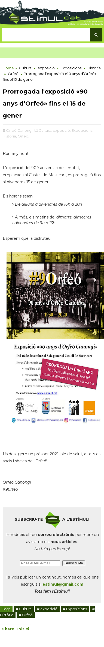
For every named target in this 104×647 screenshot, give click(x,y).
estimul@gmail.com (62, 584)
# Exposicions (75, 609)
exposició (46, 68)
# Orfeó (26, 615)
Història (94, 68)
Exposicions (71, 68)
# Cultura (24, 609)
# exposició (47, 609)
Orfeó (13, 73)
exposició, (62, 130)
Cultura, (45, 130)
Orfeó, (23, 136)
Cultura (25, 68)
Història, (10, 136)
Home (8, 68)
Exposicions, (82, 130)
